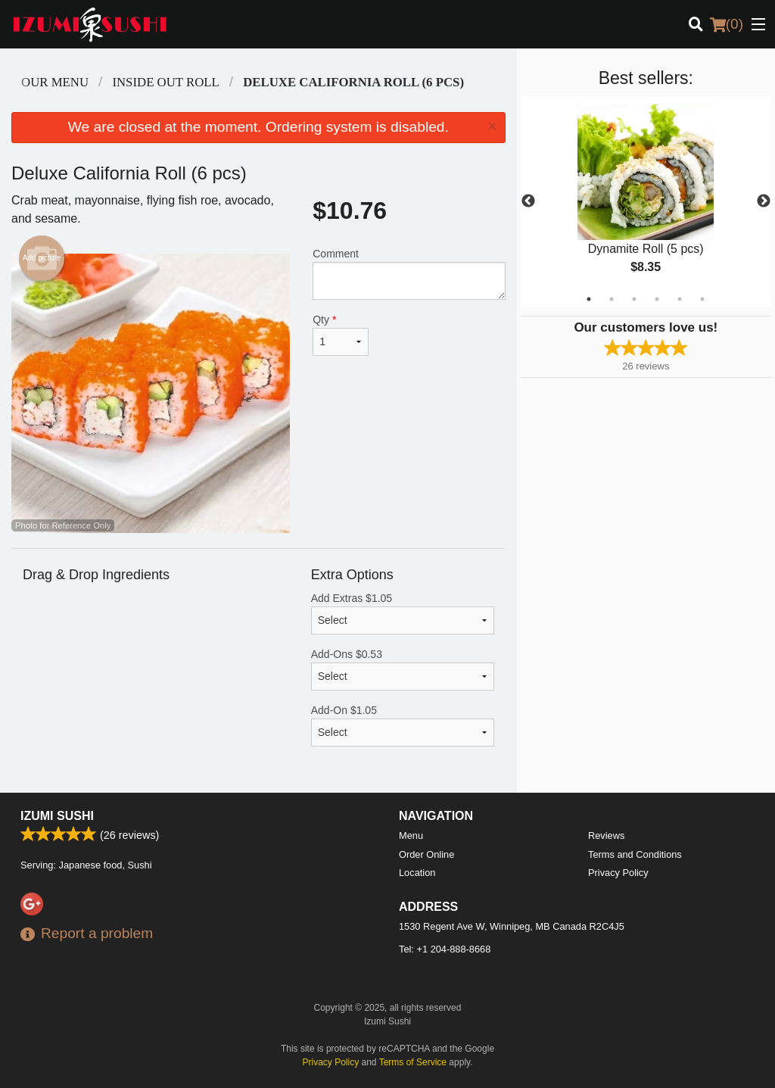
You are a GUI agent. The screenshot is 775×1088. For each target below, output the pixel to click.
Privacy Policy (618, 872)
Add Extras (402, 613)
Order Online (426, 854)
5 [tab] (679, 299)
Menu (411, 835)
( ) (726, 24)
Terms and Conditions (635, 854)
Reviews (606, 835)
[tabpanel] (645, 201)
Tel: (444, 949)
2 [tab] (611, 299)
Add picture (42, 258)
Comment (409, 274)
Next (763, 201)
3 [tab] (634, 299)
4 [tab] (657, 299)
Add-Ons (402, 669)
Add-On (402, 725)
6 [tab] (702, 299)
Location (417, 872)
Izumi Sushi (57, 815)
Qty (341, 334)
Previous (528, 201)
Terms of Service (413, 1062)
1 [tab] (588, 299)
